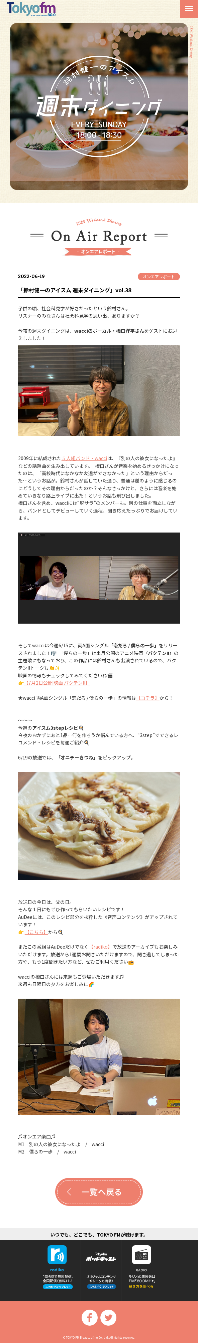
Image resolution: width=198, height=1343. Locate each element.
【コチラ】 (148, 697)
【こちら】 (36, 932)
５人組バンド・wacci (84, 458)
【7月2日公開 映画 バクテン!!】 (57, 682)
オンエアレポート (159, 276)
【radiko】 (100, 946)
